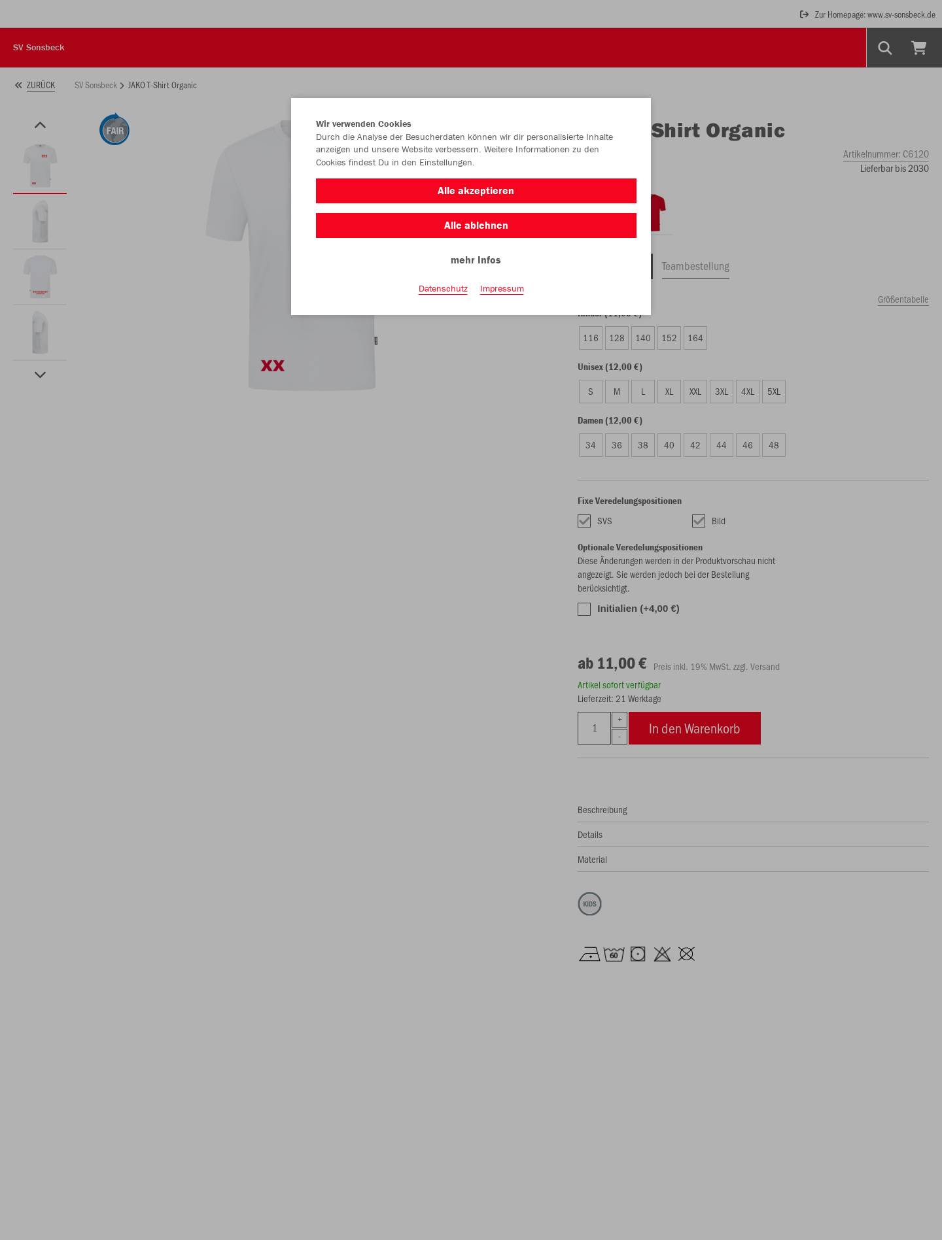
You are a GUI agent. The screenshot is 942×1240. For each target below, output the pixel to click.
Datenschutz (443, 288)
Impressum (502, 288)
